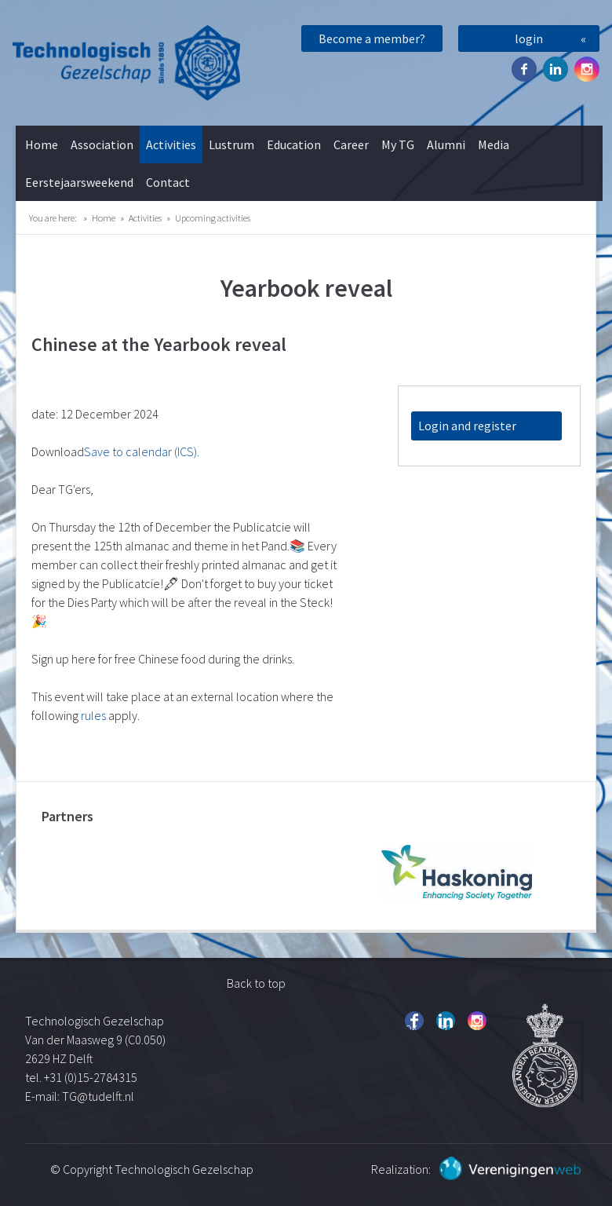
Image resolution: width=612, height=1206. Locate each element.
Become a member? (372, 38)
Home (41, 144)
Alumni (446, 144)
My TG (397, 144)
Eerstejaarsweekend (79, 182)
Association (102, 144)
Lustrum (231, 144)
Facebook (524, 69)
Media (493, 144)
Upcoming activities (212, 218)
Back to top (256, 983)
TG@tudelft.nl (99, 1096)
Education (294, 144)
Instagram (586, 69)
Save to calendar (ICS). (141, 451)
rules (93, 715)
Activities (171, 144)
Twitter (555, 69)
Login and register (467, 425)
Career (351, 144)
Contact (168, 182)
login (529, 38)
